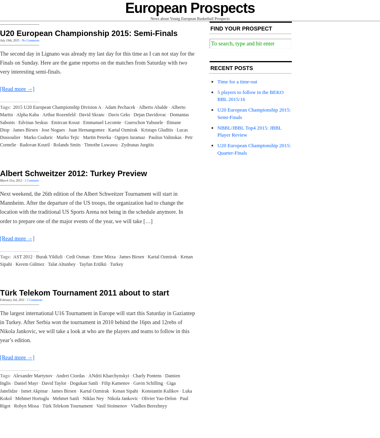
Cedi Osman (78, 257)
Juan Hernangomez (87, 130)
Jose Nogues (53, 130)
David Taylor (54, 383)
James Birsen (25, 130)
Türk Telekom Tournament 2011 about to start (84, 292)
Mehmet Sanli (65, 398)
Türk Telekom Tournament (67, 406)
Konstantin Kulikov (160, 391)
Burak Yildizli (49, 257)
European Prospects (190, 8)
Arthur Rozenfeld (58, 114)
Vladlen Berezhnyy (149, 406)
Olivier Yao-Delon (159, 398)
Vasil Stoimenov (111, 406)
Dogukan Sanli (84, 383)
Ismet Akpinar (34, 391)
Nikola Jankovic (122, 398)
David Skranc (92, 114)
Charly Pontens (147, 376)
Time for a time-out (237, 82)
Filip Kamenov (115, 383)
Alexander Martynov (32, 376)
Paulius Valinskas (164, 137)
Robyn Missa (26, 406)
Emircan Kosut (65, 122)
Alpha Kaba (27, 114)
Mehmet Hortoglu (32, 398)
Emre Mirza (104, 257)
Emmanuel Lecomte (102, 122)
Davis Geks (119, 114)
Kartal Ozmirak (123, 130)
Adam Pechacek (120, 107)
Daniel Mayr (26, 383)
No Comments (31, 40)
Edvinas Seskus (33, 122)
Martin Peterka (97, 137)
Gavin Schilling (148, 383)
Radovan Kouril (35, 145)
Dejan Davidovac (150, 114)
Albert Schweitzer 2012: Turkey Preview (73, 173)
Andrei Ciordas (70, 376)
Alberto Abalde (153, 107)
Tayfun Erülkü (92, 264)
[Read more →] (17, 89)
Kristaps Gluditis (157, 130)
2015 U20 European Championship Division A (57, 107)
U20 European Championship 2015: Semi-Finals (88, 33)
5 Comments (34, 300)
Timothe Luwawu (101, 145)
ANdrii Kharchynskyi (109, 376)
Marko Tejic (68, 137)
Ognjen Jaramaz (130, 137)
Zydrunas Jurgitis (137, 145)
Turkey (116, 264)
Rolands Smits (67, 145)
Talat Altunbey (62, 264)
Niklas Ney (93, 398)
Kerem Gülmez (30, 264)
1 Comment (31, 180)
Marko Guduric (38, 137)
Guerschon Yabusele (144, 122)
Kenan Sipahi (125, 391)
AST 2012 (23, 257)
